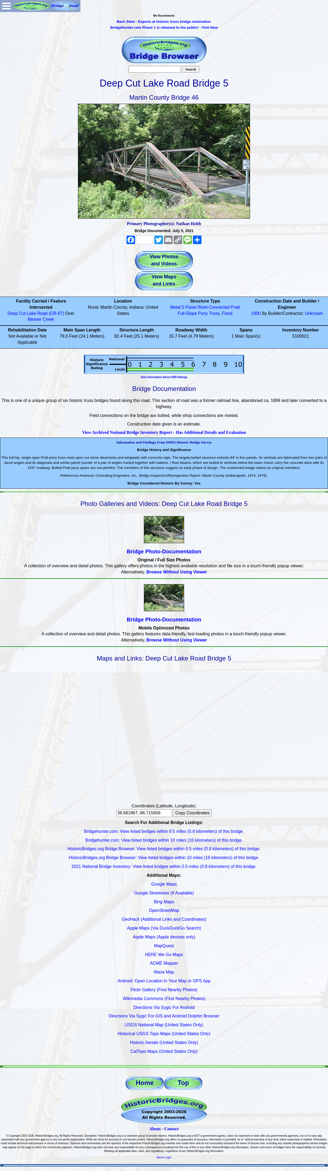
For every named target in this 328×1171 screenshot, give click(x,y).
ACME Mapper (164, 963)
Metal (175, 307)
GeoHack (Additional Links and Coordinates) (164, 919)
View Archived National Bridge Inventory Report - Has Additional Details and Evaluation (164, 432)
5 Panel (189, 307)
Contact (171, 1129)
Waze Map (164, 972)
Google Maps (164, 884)
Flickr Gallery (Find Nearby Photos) (164, 989)
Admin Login (164, 1157)
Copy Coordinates (192, 813)
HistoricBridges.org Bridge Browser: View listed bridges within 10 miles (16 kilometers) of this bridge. (164, 857)
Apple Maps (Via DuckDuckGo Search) (164, 928)
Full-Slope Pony (193, 313)
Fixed (227, 313)
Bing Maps (164, 902)
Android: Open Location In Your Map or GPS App (164, 981)
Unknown (314, 313)
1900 (256, 313)
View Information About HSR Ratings (163, 377)
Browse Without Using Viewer (176, 572)
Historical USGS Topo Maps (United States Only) (164, 1033)
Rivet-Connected (213, 307)
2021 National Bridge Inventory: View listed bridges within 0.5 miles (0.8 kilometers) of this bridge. (164, 866)
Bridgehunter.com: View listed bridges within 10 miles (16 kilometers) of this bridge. (164, 840)
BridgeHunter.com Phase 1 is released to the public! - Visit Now (164, 27)
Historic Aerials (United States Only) (164, 1042)
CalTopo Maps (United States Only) (164, 1051)
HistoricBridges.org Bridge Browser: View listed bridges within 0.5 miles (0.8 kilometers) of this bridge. (164, 848)
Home (145, 1082)
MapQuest (164, 945)
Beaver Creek (41, 319)
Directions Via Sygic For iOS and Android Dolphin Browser (164, 1016)
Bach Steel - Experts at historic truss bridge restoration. (164, 22)
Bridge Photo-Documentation (164, 551)
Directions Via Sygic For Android (164, 1007)
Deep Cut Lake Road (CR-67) (36, 313)
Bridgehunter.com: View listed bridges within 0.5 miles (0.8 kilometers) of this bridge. (164, 831)
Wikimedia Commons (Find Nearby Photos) (164, 998)
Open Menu (6, 6)
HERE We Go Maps (164, 954)
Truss (214, 313)
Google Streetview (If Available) (164, 893)
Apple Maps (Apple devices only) (164, 937)
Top (183, 1082)
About (155, 1129)
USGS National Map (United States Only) (164, 1025)
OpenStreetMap (164, 910)
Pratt (235, 307)
